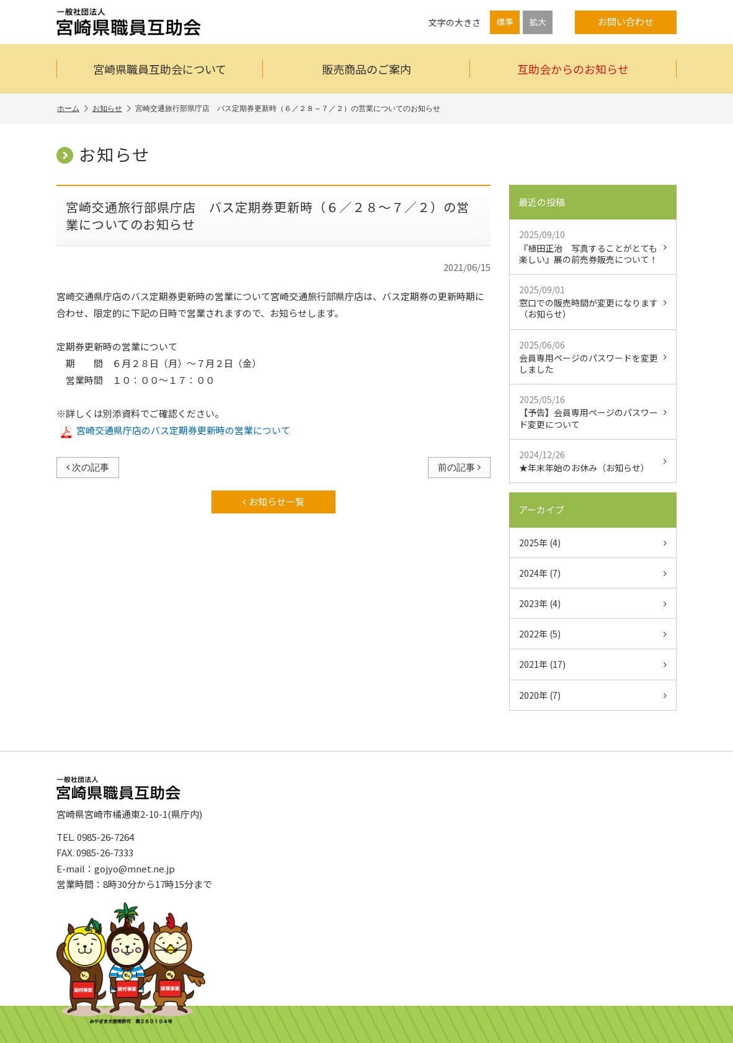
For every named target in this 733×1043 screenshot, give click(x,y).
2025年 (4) (593, 542)
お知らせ (111, 109)
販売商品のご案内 (366, 69)
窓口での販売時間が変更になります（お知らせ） (593, 301)
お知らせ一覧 (273, 501)
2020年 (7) (593, 695)
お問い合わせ (626, 21)
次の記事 (87, 467)
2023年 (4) (593, 603)
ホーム (72, 109)
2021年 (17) (593, 664)
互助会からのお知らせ (573, 69)
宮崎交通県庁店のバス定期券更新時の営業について (175, 430)
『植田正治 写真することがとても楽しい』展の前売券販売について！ (593, 246)
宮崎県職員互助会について (159, 69)
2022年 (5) (593, 634)
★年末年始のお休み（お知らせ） (593, 461)
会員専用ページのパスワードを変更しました (593, 357)
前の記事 (459, 467)
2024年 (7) (593, 573)
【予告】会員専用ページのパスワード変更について (593, 411)
